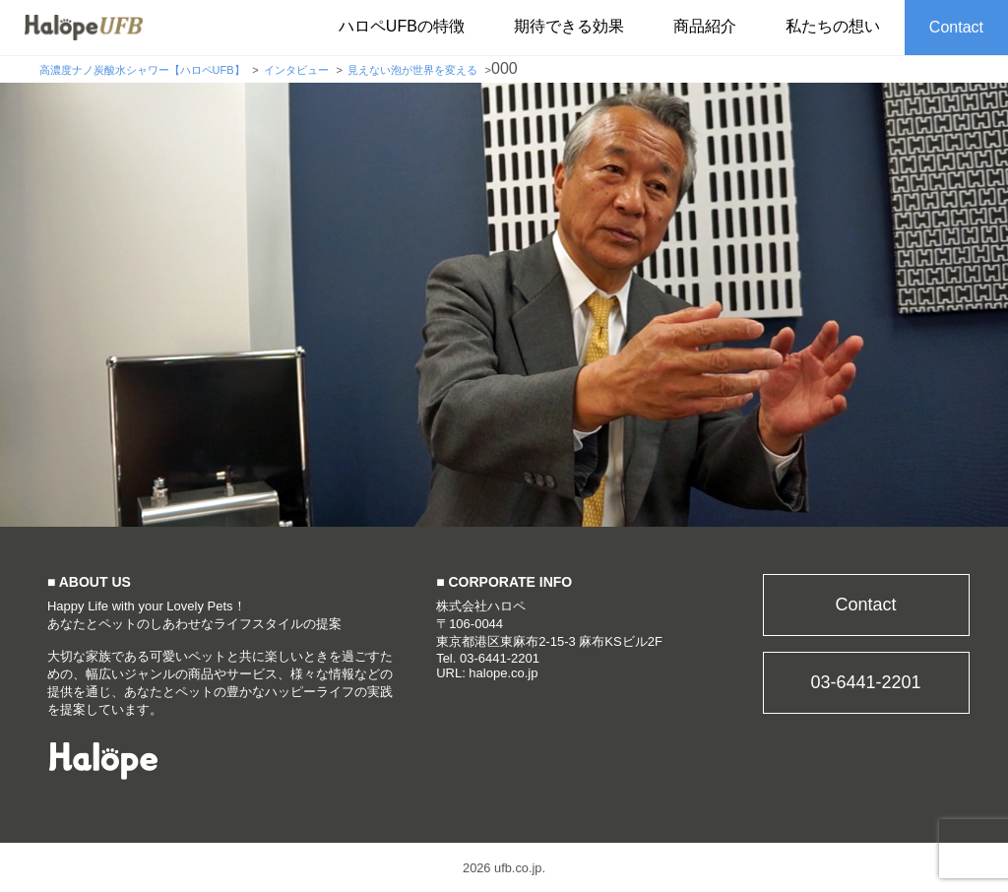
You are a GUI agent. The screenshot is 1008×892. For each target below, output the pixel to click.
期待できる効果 (569, 26)
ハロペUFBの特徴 (402, 26)
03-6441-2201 (865, 682)
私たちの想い (833, 26)
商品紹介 (704, 26)
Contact (956, 27)
